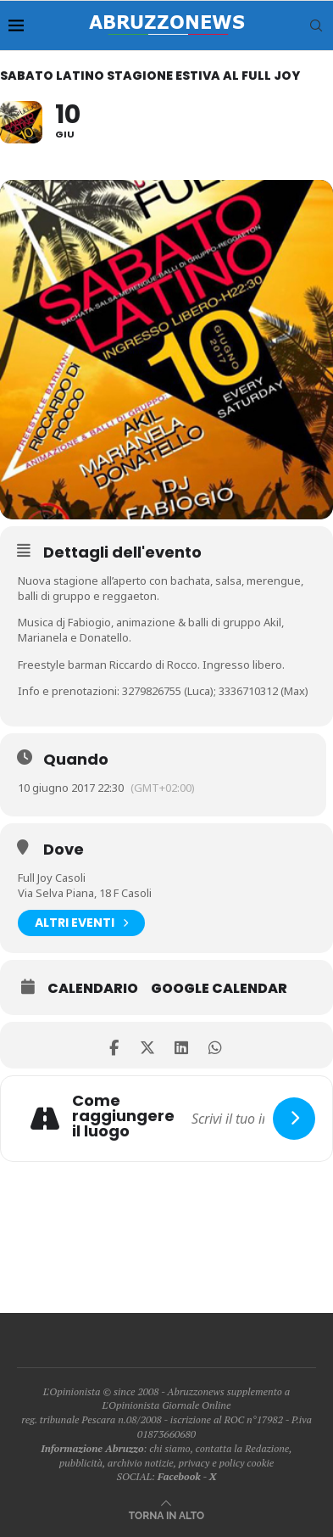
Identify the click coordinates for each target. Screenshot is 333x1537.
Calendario (92, 988)
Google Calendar (219, 988)
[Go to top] (166, 1514)
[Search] (316, 25)
